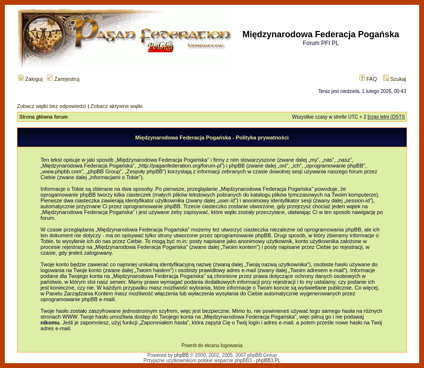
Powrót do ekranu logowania (211, 345)
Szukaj (394, 79)
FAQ (368, 79)
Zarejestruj (63, 79)
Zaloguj (30, 79)
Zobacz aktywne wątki (116, 106)
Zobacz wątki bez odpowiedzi (51, 106)
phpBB (181, 355)
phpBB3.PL (268, 360)
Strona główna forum (43, 117)
